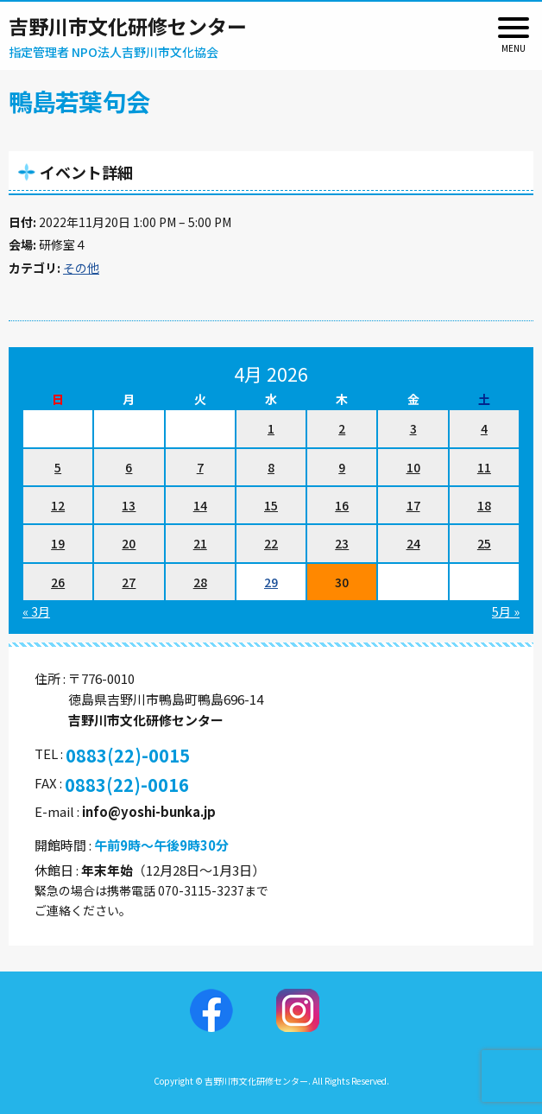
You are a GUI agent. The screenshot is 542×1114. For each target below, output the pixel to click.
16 (342, 505)
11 (484, 467)
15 (271, 505)
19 (58, 543)
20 (129, 543)
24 (413, 543)
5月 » (506, 611)
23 (342, 543)
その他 (81, 267)
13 (129, 505)
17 (413, 505)
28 (200, 582)
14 (200, 505)
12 (58, 505)
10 (413, 467)
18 (484, 505)
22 (271, 543)
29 (271, 582)
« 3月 (36, 611)
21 (200, 543)
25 (484, 543)
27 (129, 582)
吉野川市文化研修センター (128, 26)
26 (58, 582)
